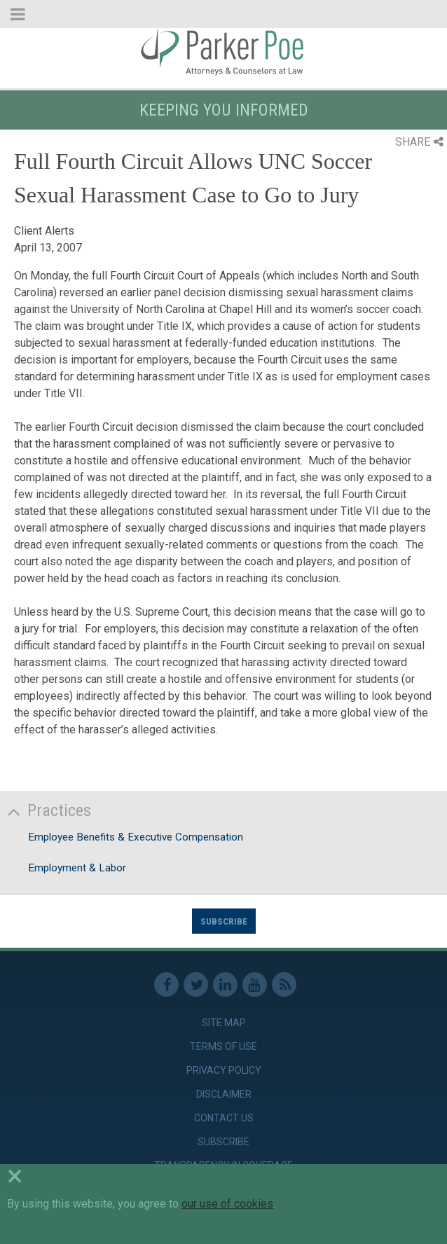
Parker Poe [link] (223, 51)
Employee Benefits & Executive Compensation (135, 837)
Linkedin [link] (225, 984)
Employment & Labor (77, 868)
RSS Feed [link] (284, 984)
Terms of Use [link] (223, 1046)
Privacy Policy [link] (223, 1070)
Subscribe (223, 921)
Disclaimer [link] (224, 1094)
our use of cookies (227, 1203)
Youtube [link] (254, 984)
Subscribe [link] (223, 1141)
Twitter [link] (196, 984)
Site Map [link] (224, 1022)
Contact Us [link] (224, 1118)
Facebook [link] (166, 984)
